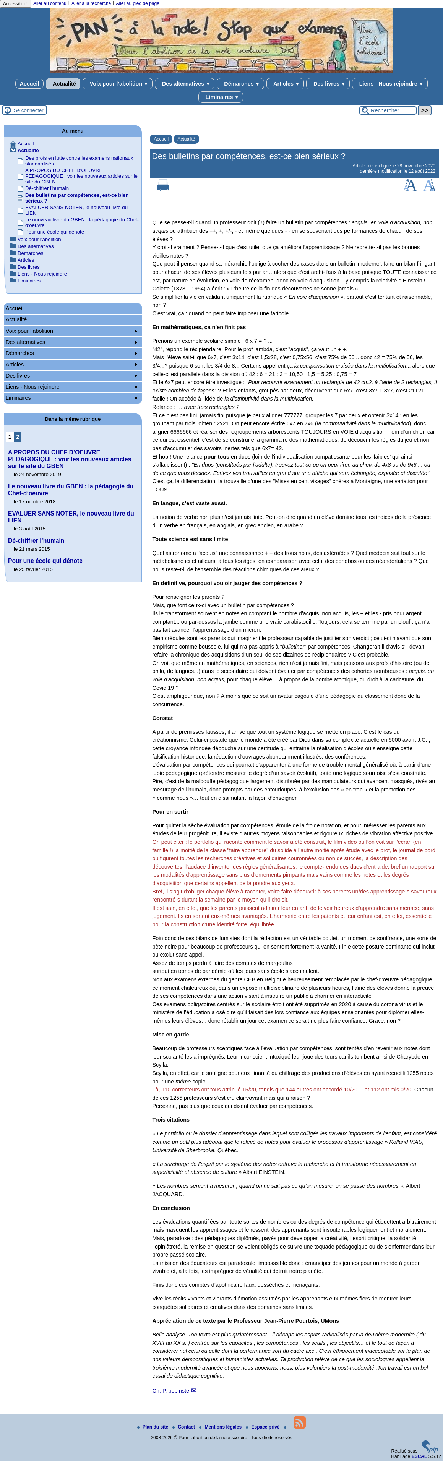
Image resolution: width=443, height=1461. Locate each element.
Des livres (328, 84)
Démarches (240, 84)
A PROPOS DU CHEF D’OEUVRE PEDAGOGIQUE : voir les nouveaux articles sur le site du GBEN (81, 176)
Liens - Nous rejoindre (390, 84)
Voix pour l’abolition (117, 84)
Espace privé (263, 1427)
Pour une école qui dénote (54, 232)
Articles (285, 84)
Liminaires (221, 97)
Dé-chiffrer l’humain (47, 188)
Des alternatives (184, 84)
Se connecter (29, 110)
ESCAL (419, 1456)
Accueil (29, 84)
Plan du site (153, 1427)
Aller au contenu (50, 3)
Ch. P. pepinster (171, 1391)
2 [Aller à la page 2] (17, 437)
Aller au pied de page (137, 3)
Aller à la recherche (91, 3)
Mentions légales (221, 1427)
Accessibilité (15, 3)
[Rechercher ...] (388, 110)
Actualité (63, 84)
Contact (184, 1427)
